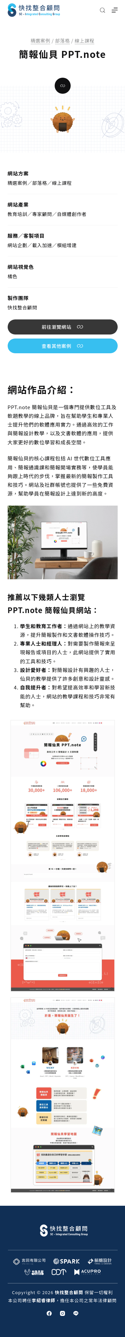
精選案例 (40, 41)
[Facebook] (49, 1313)
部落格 (62, 41)
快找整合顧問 (22, 307)
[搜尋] (102, 10)
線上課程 (84, 41)
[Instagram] (62, 1313)
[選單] (115, 10)
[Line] (75, 1313)
